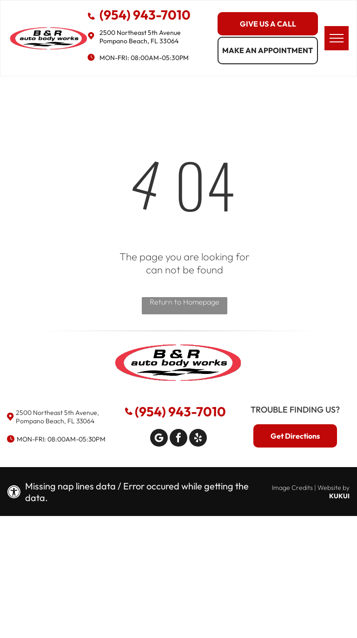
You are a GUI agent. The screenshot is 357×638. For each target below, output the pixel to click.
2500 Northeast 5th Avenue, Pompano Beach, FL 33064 (57, 416)
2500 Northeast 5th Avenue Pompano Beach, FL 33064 (140, 36)
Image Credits (292, 487)
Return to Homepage (184, 301)
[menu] (336, 38)
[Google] (159, 439)
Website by (333, 487)
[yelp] (198, 439)
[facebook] (178, 439)
